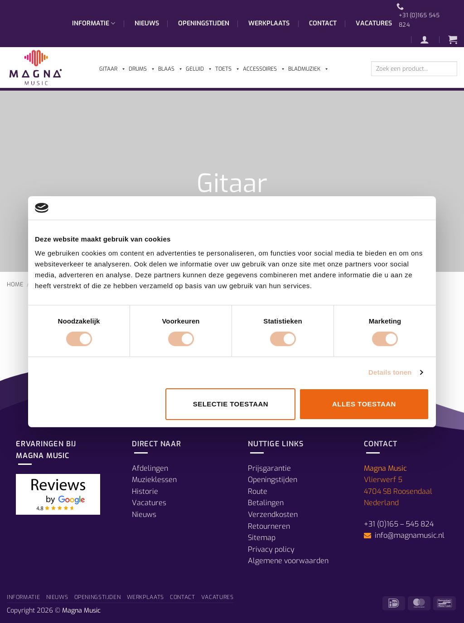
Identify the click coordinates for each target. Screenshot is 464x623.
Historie (145, 491)
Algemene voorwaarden (288, 560)
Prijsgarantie (269, 468)
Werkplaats (269, 23)
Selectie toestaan (230, 404)
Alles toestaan (364, 404)
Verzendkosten (273, 514)
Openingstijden (203, 23)
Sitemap (262, 537)
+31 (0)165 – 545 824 (399, 524)
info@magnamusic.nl (409, 535)
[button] (429, 39)
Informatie (93, 23)
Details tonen (389, 372)
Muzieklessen (154, 479)
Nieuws (147, 23)
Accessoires (264, 69)
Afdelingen (150, 468)
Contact (323, 23)
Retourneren (269, 526)
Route (257, 491)
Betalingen (266, 502)
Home (15, 284)
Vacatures (374, 23)
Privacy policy (271, 549)
